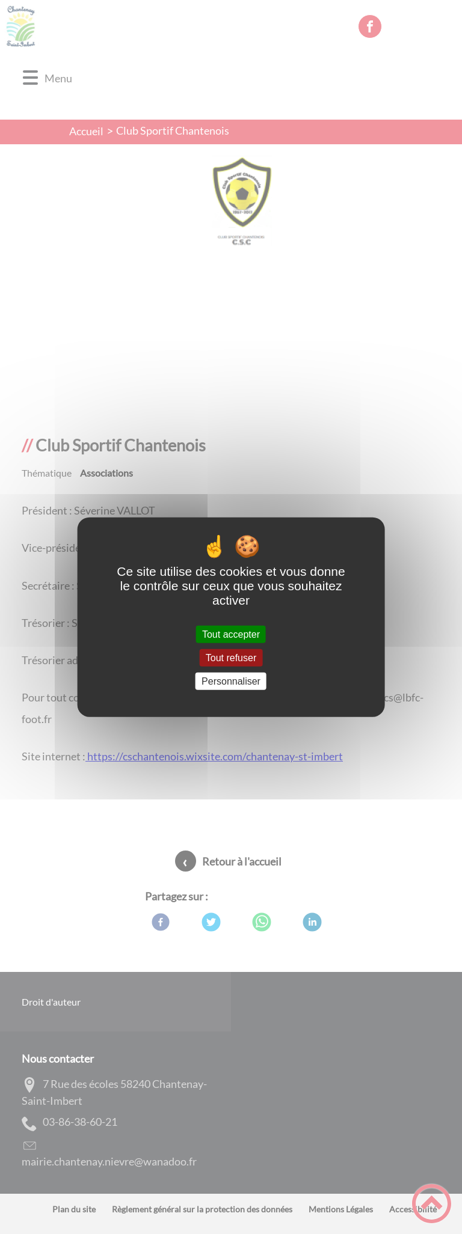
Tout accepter (231, 634)
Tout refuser (231, 657)
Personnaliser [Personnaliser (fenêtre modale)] (231, 681)
